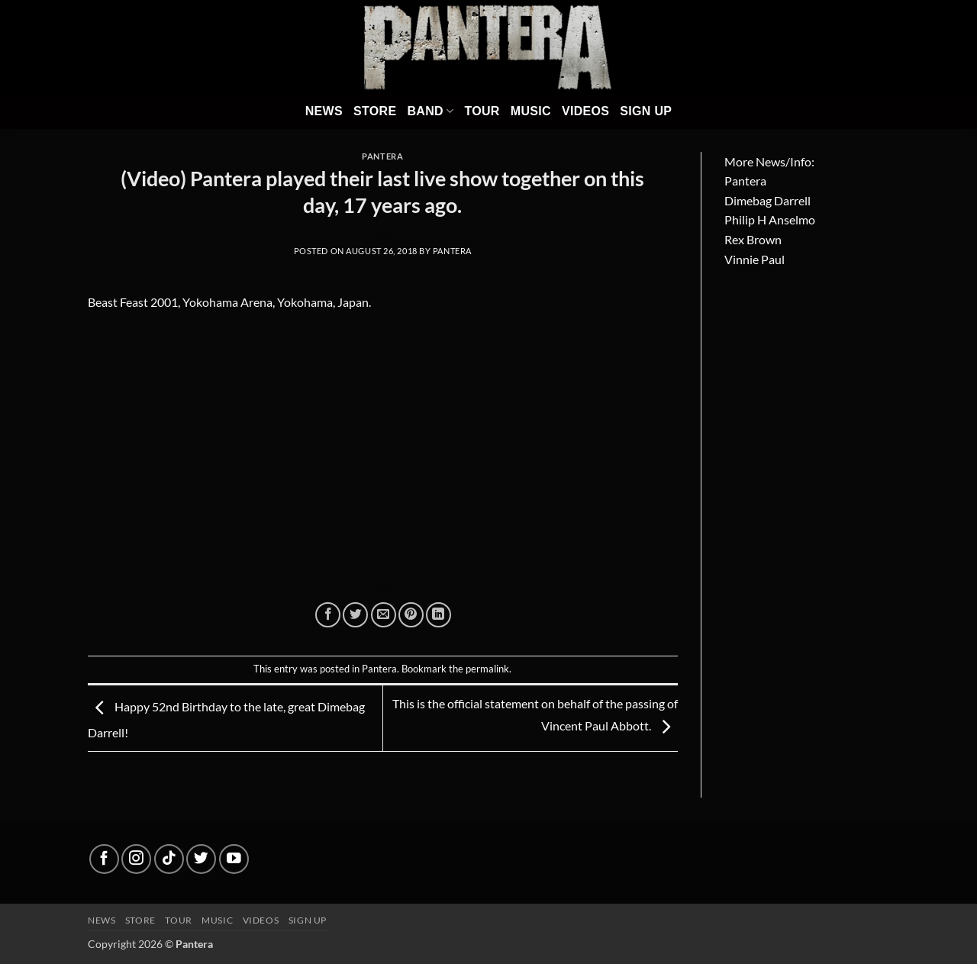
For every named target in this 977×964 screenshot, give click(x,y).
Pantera (382, 156)
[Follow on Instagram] (136, 859)
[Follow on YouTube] (234, 859)
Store (374, 111)
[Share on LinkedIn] (438, 614)
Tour (481, 111)
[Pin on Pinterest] (411, 614)
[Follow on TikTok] (169, 859)
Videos (585, 111)
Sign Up (646, 111)
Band (430, 111)
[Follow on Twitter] (201, 859)
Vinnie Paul (754, 259)
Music (531, 111)
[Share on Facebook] (327, 614)
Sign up (308, 920)
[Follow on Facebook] (104, 859)
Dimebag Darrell (767, 200)
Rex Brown (753, 239)
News (324, 111)
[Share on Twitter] (355, 614)
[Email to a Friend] (383, 614)
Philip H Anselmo (769, 219)
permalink (487, 669)
